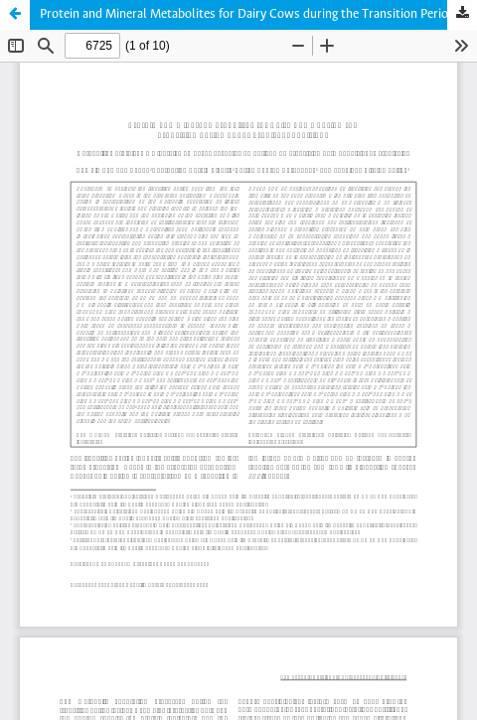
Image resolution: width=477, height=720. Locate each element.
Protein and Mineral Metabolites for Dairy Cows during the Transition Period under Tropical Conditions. (258, 14)
